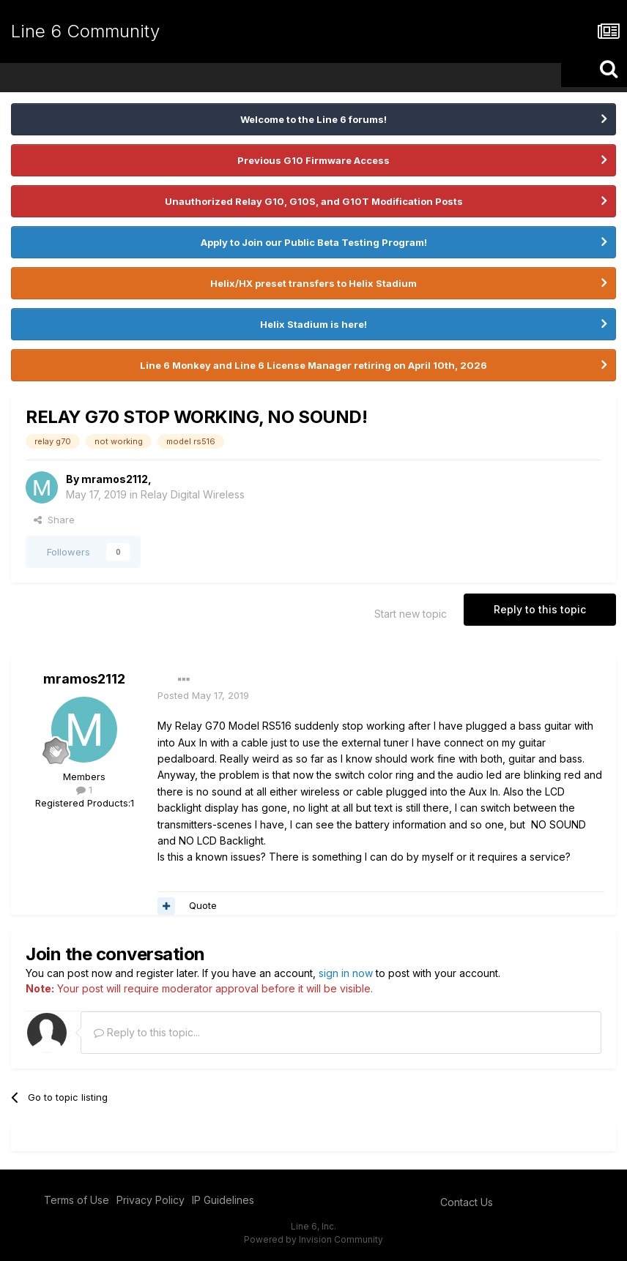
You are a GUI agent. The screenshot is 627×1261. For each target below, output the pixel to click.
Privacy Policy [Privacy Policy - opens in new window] (150, 1200)
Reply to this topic (540, 609)
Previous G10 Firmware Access (313, 160)
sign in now (346, 973)
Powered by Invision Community (313, 1239)
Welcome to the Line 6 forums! (313, 119)
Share (54, 519)
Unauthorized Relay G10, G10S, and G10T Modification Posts (314, 201)
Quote (203, 905)
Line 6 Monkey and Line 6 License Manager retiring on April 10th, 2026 (313, 365)
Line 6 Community (85, 31)
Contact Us (466, 1202)
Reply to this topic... (147, 1032)
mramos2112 (114, 479)
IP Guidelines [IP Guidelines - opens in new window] (223, 1200)
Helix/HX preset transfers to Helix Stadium (313, 283)
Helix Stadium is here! (313, 324)
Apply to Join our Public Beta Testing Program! (314, 242)
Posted (203, 695)
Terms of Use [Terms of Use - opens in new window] (76, 1200)
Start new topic (410, 613)
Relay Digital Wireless (193, 494)
